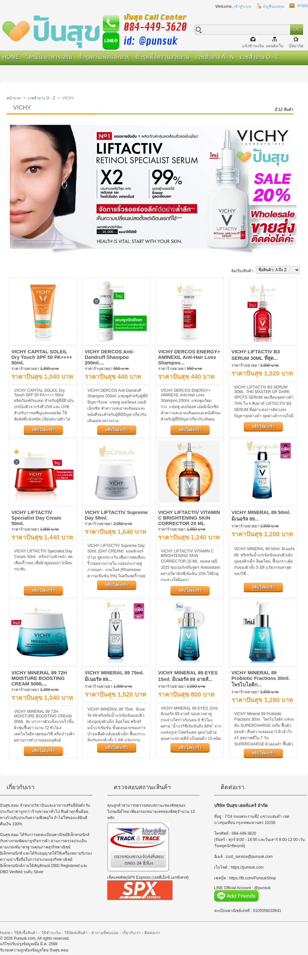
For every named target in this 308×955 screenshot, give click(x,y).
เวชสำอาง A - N (215, 57)
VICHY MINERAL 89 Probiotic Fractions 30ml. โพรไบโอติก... (260, 678)
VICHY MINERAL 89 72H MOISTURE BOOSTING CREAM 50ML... (39, 678)
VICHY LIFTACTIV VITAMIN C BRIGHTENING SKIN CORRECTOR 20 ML (189, 517)
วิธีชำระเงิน (51, 933)
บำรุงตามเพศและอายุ (104, 57)
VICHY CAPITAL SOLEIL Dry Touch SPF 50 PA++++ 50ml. (41, 357)
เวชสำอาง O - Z (259, 57)
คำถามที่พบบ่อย (104, 933)
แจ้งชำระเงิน (253, 46)
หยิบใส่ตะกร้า (43, 430)
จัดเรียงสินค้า (242, 271)
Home (11, 57)
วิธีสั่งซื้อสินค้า (25, 933)
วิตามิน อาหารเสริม (48, 57)
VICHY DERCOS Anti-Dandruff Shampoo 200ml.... (109, 357)
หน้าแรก (14, 98)
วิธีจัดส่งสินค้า (76, 933)
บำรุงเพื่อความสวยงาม (163, 57)
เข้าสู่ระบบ (242, 6)
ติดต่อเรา (152, 933)
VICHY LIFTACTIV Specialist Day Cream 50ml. (36, 517)
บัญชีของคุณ (273, 6)
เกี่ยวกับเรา (131, 933)
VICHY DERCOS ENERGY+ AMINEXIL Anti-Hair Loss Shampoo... (189, 357)
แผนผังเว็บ (275, 46)
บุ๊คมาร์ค (296, 46)
